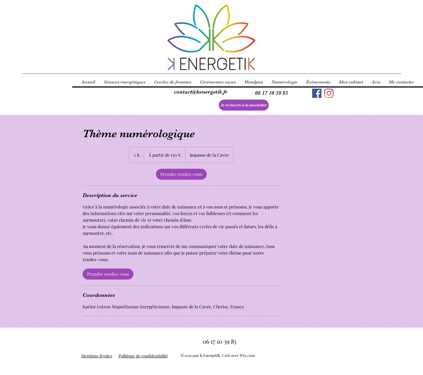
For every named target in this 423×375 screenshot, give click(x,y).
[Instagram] (329, 93)
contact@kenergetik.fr (201, 92)
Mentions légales (96, 356)
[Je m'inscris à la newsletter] (244, 105)
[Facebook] (316, 93)
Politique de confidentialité (143, 356)
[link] (181, 174)
